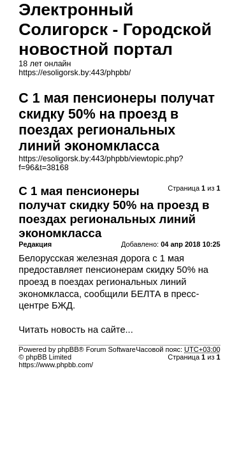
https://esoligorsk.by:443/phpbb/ (74, 72)
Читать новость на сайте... (75, 329)
